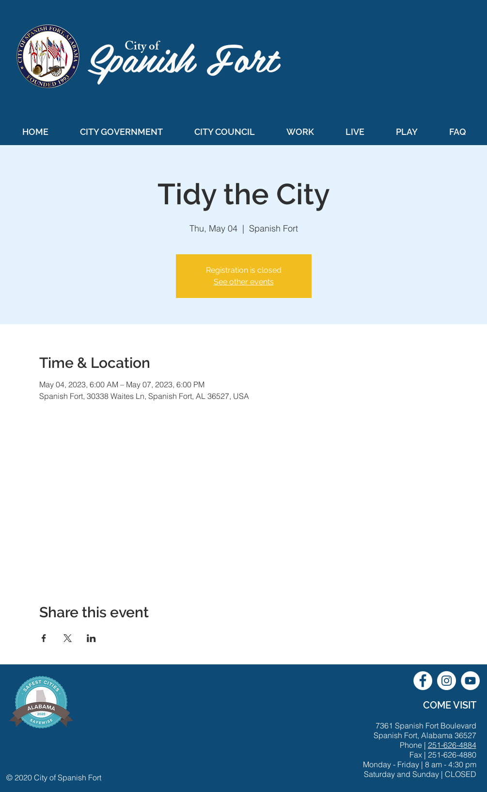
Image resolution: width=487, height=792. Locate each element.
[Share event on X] (67, 638)
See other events (244, 281)
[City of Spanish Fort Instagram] (446, 680)
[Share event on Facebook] (43, 638)
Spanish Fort (188, 56)
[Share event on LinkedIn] (91, 638)
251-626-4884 (452, 745)
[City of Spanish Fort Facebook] (422, 680)
